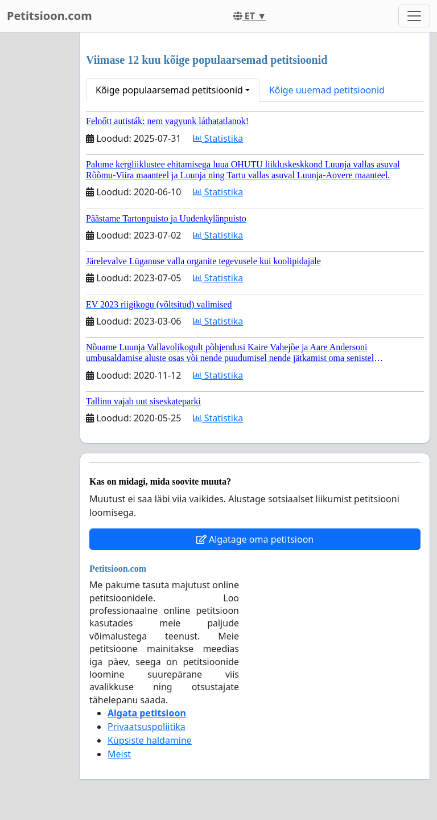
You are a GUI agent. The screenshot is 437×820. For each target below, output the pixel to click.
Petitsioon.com (49, 15)
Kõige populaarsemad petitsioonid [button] (169, 90)
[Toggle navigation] (414, 16)
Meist (119, 754)
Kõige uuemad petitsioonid (327, 90)
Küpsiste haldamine (150, 740)
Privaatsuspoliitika (146, 726)
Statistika (218, 138)
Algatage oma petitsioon (255, 539)
